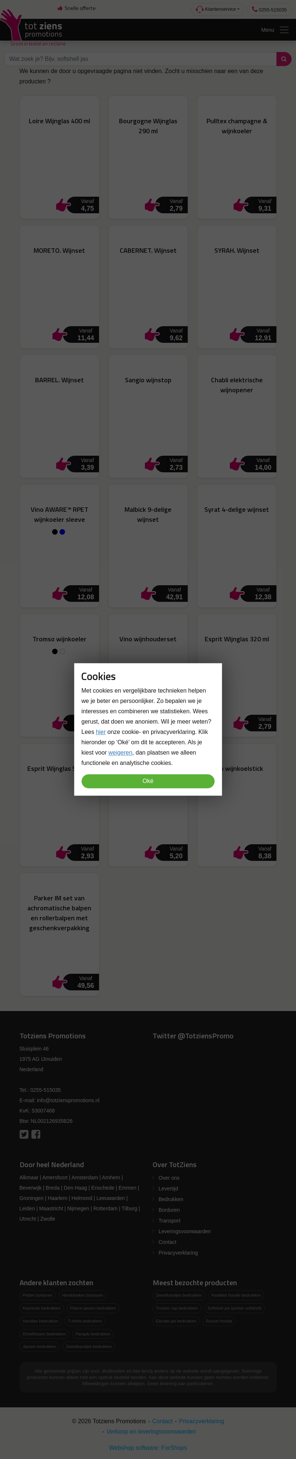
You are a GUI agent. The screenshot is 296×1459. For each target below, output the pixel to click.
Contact (167, 1242)
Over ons (169, 1178)
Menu (275, 30)
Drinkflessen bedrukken (44, 1334)
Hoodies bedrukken (40, 1321)
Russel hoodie (219, 1321)
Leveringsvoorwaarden (185, 1231)
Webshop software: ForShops (148, 1448)
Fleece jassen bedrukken (93, 1308)
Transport (169, 1221)
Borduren (169, 1210)
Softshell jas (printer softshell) (235, 1308)
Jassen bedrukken (40, 1346)
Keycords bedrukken (42, 1308)
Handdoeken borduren (82, 1295)
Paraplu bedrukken (92, 1334)
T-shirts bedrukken (85, 1321)
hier (101, 732)
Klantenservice (216, 9)
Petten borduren (37, 1295)
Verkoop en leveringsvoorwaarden (151, 1431)
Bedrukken (171, 1199)
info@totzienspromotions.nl (68, 1100)
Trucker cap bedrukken (177, 1308)
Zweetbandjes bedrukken (89, 1346)
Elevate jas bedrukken (176, 1321)
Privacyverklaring (178, 1253)
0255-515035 (269, 9)
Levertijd (168, 1188)
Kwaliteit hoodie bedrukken (236, 1295)
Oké (148, 781)
